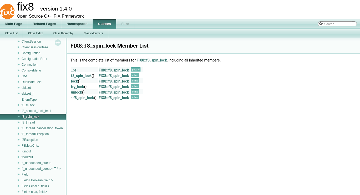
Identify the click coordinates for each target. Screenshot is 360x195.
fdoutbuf (27, 157)
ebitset (26, 88)
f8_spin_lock (30, 117)
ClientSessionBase (35, 47)
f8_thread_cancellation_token (42, 128)
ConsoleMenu (31, 70)
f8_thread (28, 122)
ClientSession (31, 41)
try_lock (77, 87)
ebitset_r (28, 93)
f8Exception (30, 140)
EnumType (29, 99)
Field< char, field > (34, 192)
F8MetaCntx (30, 145)
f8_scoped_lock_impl (36, 111)
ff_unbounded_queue (36, 163)
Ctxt (24, 76)
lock (74, 81)
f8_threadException (35, 134)
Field (25, 174)
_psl (74, 70)
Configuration (31, 53)
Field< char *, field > (36, 186)
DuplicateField (32, 82)
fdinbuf (26, 151)
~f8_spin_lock (82, 98)
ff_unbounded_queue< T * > (41, 169)
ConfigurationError (34, 59)
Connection (30, 64)
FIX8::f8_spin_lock (151, 60)
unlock (76, 92)
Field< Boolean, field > (37, 180)
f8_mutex (28, 105)
